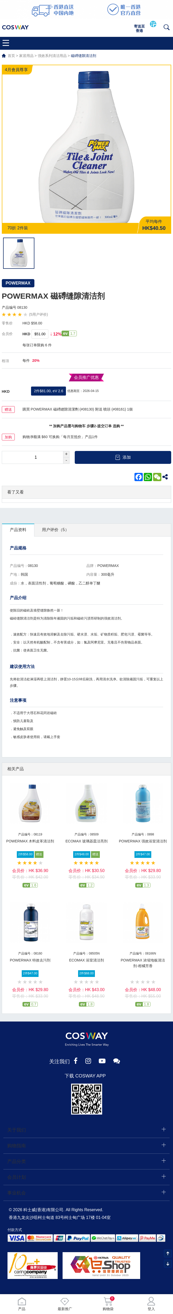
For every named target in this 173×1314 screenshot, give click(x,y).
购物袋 (108, 1304)
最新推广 (65, 1304)
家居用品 (26, 56)
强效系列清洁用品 (52, 56)
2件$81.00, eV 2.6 (48, 391)
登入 (151, 1304)
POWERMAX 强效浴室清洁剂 (143, 841)
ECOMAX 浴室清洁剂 (86, 960)
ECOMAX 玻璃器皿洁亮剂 (86, 841)
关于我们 (16, 1130)
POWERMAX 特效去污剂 (30, 960)
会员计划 (16, 1177)
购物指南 (16, 1145)
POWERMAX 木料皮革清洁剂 (30, 841)
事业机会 (16, 1192)
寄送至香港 (139, 28)
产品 (21, 1304)
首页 (11, 56)
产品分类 (16, 1161)
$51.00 (40, 334)
